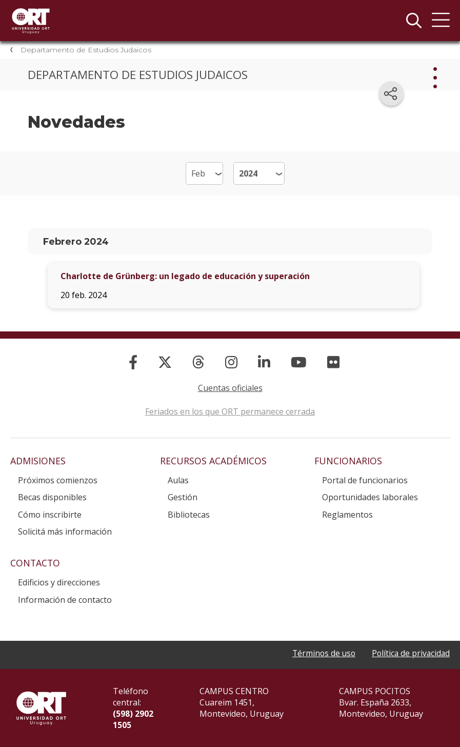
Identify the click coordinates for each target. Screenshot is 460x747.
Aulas (178, 480)
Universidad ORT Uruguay (30, 20)
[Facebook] (133, 362)
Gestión (182, 497)
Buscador (414, 20)
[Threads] (198, 362)
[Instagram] (231, 362)
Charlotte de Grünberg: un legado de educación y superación (185, 276)
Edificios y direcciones (59, 582)
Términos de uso (320, 653)
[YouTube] (299, 362)
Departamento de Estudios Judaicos (86, 50)
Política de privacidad (410, 653)
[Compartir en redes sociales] (391, 93)
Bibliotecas (189, 514)
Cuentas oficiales (230, 388)
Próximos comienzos (57, 480)
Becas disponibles (52, 497)
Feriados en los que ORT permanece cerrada (230, 411)
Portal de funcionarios (365, 480)
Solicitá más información (65, 531)
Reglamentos (347, 514)
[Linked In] (264, 362)
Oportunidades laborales (370, 497)
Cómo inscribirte (50, 514)
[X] (165, 362)
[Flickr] (333, 362)
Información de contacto (65, 599)
